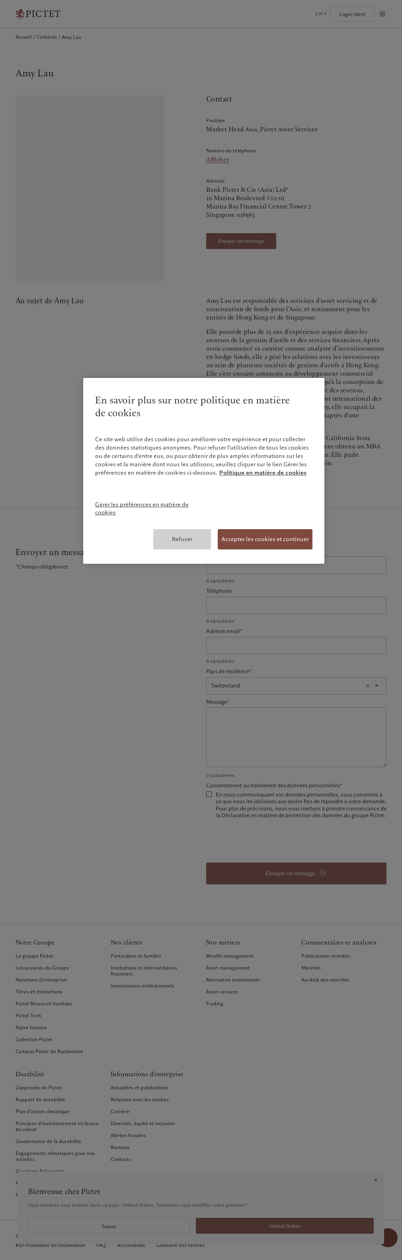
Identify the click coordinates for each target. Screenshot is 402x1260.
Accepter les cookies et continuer (265, 539)
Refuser (182, 539)
